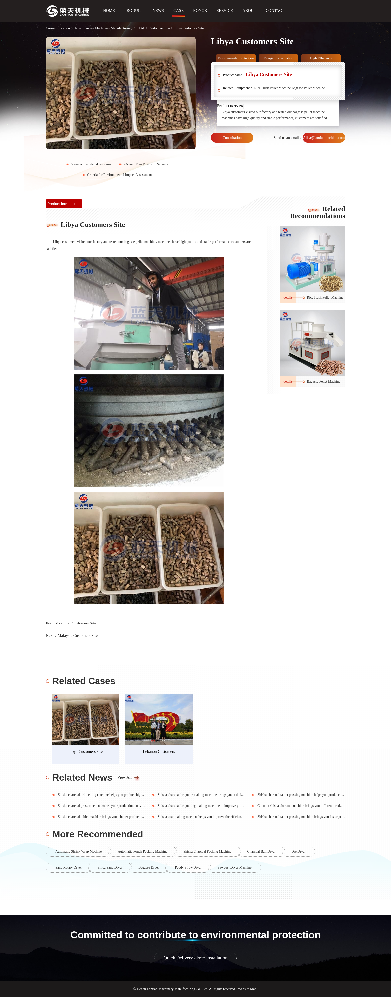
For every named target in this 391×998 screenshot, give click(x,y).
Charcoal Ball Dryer (261, 852)
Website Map (247, 990)
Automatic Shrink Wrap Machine (78, 852)
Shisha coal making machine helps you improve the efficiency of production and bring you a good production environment (243, 818)
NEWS (158, 10)
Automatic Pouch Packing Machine (142, 852)
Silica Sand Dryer (110, 868)
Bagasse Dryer (148, 868)
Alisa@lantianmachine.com (324, 138)
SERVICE (225, 10)
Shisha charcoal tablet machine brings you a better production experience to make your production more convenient (139, 818)
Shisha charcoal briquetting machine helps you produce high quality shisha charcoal (116, 796)
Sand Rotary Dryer (68, 868)
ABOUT (249, 10)
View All (124, 778)
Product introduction (64, 204)
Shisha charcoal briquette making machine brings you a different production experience (219, 796)
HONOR (200, 10)
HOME (109, 10)
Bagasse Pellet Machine (308, 88)
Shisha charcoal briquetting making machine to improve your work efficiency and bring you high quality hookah (236, 807)
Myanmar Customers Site (75, 623)
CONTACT (275, 10)
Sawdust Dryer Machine (235, 868)
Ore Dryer (299, 852)
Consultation (232, 138)
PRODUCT (133, 10)
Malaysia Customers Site (78, 635)
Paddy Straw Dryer (188, 868)
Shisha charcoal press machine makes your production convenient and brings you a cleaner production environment (138, 807)
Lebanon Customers (161, 752)
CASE (178, 10)
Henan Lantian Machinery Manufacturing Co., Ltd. (109, 28)
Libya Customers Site (86, 752)
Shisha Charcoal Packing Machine (207, 852)
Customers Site (159, 28)
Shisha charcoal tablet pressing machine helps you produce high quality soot (310, 796)
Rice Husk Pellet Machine (272, 88)
